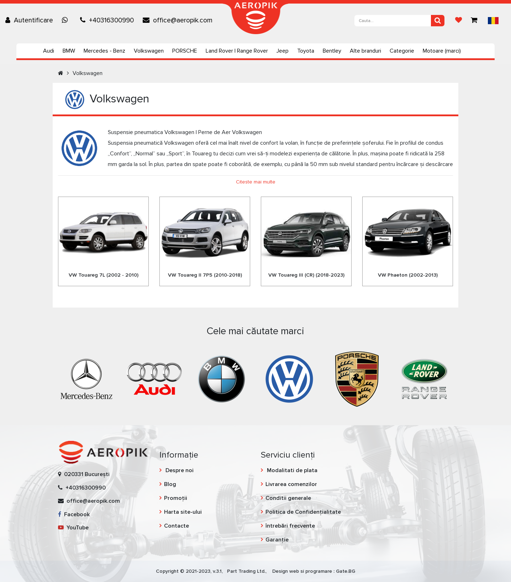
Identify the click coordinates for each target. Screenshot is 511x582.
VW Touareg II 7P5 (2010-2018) (205, 275)
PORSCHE (184, 50)
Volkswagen (149, 50)
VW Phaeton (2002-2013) (408, 275)
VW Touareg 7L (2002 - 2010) (103, 275)
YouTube (73, 527)
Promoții (175, 498)
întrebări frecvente (290, 525)
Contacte (176, 525)
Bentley (332, 50)
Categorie (402, 50)
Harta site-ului (183, 512)
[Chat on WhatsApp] (66, 20)
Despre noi (179, 470)
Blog (170, 484)
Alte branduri (365, 50)
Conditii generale (288, 498)
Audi (48, 50)
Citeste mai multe (255, 182)
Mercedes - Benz (104, 50)
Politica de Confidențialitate (303, 512)
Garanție (277, 539)
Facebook (74, 514)
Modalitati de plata (291, 470)
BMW (69, 50)
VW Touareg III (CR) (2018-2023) (306, 275)
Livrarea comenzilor (291, 484)
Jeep (282, 50)
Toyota (305, 50)
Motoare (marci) (442, 50)
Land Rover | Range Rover (237, 50)
